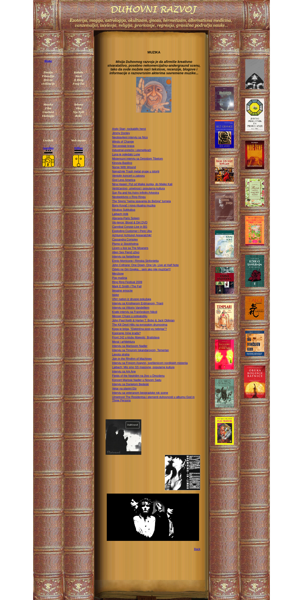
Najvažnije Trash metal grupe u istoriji (135, 171)
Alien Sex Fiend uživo (125, 252)
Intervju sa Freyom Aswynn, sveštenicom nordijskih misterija (149, 363)
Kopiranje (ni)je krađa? (126, 333)
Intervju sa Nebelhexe (125, 256)
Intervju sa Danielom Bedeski (130, 384)
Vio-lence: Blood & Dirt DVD (129, 222)
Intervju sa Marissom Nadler (129, 346)
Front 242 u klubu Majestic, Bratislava (135, 337)
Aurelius (48, 148)
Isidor (115, 295)
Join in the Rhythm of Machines (132, 358)
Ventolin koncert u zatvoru (128, 175)
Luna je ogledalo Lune (126, 154)
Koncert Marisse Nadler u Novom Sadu (136, 380)
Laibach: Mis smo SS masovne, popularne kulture (143, 367)
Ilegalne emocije (122, 290)
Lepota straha (120, 354)
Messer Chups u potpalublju (129, 316)
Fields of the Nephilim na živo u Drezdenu (138, 375)
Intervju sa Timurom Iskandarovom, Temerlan (140, 350)
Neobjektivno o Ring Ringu (129, 197)
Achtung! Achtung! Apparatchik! (132, 235)
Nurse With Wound (124, 167)
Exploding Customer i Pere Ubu (132, 231)
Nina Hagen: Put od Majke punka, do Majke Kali (142, 184)
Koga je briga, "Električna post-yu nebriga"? (139, 329)
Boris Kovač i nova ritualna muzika (133, 205)
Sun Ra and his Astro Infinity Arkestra (135, 192)
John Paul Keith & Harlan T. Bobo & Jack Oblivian (143, 320)
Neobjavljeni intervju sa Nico (130, 137)
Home (48, 61)
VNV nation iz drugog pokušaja (131, 299)
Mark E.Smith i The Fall (126, 286)
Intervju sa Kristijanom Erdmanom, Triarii (137, 303)
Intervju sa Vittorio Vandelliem (130, 307)
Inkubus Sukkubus (123, 209)
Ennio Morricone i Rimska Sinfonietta (135, 261)
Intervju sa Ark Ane (124, 371)
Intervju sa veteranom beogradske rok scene (140, 392)
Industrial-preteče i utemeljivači (131, 150)
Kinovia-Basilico (122, 163)
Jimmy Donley (121, 133)
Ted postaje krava (123, 146)
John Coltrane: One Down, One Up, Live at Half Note (145, 265)
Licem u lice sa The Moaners (130, 248)
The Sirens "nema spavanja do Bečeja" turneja (141, 201)
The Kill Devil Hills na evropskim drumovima (139, 324)
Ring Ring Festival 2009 (127, 282)
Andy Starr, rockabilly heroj (129, 129)
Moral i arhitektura (123, 341)
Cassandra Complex (125, 239)
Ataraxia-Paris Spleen (125, 218)
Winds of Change (123, 141)
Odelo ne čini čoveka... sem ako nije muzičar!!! (141, 269)
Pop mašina (119, 278)
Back (197, 549)
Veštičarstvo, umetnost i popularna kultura (138, 188)
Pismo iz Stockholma (125, 243)
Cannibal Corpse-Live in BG (129, 226)
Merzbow (118, 273)
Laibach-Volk (120, 214)
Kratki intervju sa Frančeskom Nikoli (134, 312)
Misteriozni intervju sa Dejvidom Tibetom (137, 158)
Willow (78, 148)
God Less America (123, 180)
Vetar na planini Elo (124, 388)
